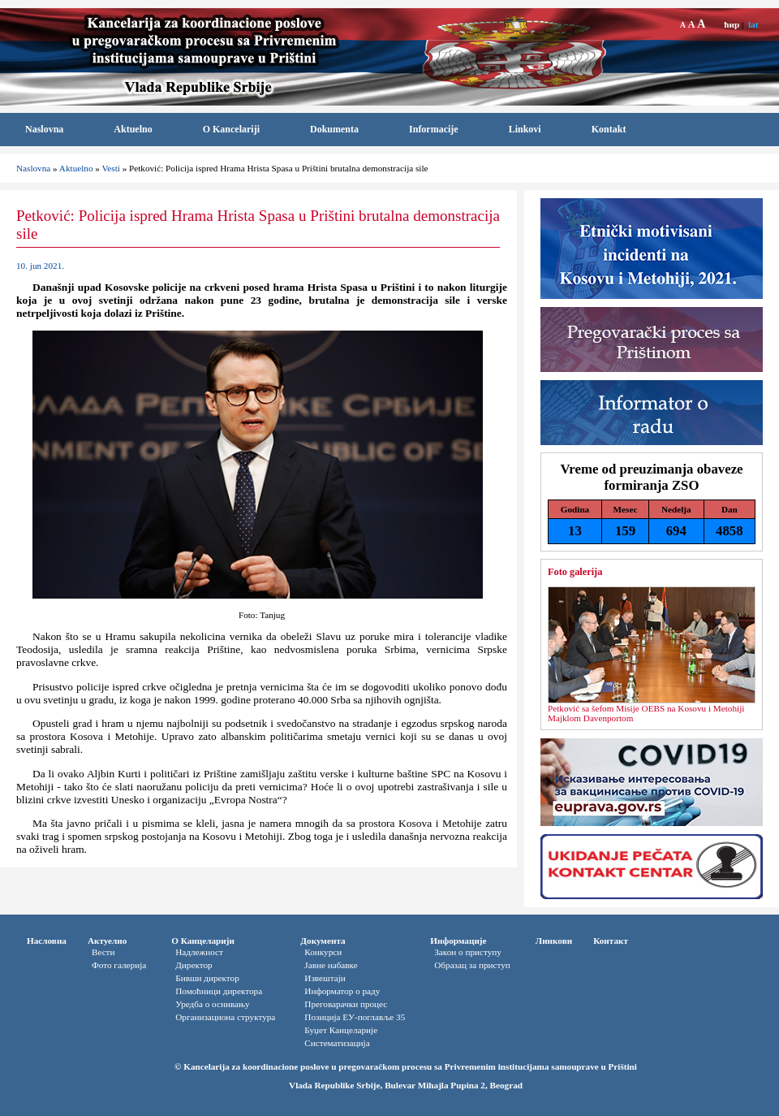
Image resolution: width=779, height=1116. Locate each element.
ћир (731, 24)
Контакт (610, 940)
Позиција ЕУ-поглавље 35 (354, 1017)
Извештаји (324, 978)
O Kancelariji (231, 129)
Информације (458, 940)
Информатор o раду (342, 991)
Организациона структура (225, 1017)
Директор (193, 965)
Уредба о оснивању (212, 1004)
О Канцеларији (203, 940)
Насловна (47, 940)
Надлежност (199, 952)
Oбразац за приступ (472, 965)
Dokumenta (334, 129)
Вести (103, 952)
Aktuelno (133, 129)
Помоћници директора (218, 991)
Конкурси (323, 952)
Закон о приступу (467, 952)
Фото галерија (119, 965)
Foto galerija (575, 571)
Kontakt (609, 129)
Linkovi (525, 129)
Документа (322, 940)
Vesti (110, 168)
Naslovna (44, 129)
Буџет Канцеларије (340, 1030)
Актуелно (107, 940)
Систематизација (336, 1043)
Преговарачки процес (345, 1004)
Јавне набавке (330, 965)
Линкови (554, 940)
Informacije (433, 129)
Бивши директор (207, 978)
